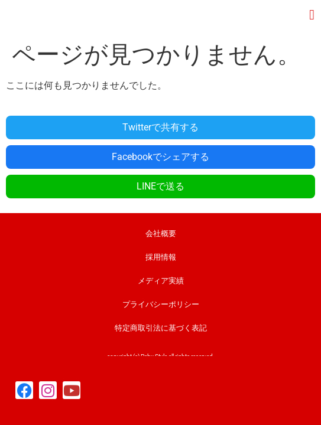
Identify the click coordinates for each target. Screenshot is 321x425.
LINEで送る (160, 186)
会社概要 (160, 233)
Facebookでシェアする (160, 156)
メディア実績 (161, 280)
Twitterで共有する (160, 127)
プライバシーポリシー (160, 304)
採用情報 (160, 257)
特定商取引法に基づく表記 (161, 327)
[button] (312, 14)
